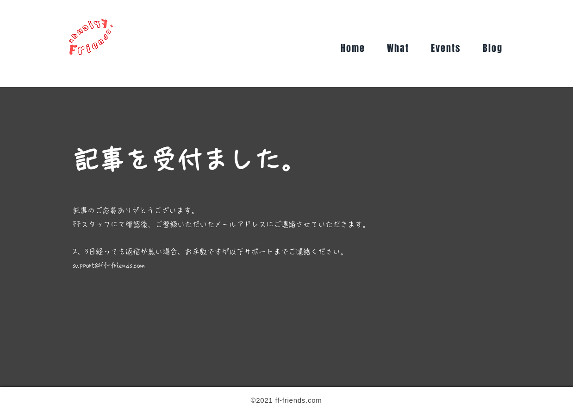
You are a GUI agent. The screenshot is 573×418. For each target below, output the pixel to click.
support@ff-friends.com (109, 265)
